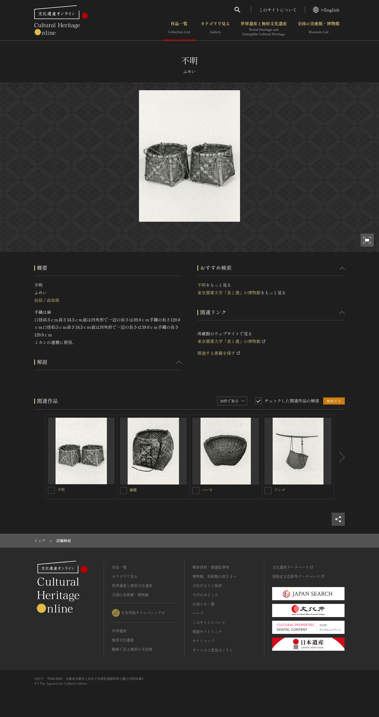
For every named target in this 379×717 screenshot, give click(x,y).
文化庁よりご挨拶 (207, 585)
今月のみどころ (205, 594)
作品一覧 (179, 28)
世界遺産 (119, 630)
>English (326, 10)
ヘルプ (197, 613)
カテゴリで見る (215, 28)
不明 (201, 285)
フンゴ (279, 489)
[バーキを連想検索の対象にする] (195, 490)
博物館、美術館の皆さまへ (214, 576)
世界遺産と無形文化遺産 (264, 28)
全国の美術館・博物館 (318, 28)
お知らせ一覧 (203, 604)
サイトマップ (203, 640)
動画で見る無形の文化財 (132, 649)
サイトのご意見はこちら (212, 650)
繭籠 (133, 489)
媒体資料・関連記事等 (210, 567)
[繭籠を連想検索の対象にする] (123, 490)
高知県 (53, 300)
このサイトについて (278, 10)
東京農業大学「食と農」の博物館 (229, 292)
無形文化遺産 (123, 640)
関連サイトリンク (207, 631)
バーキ (207, 489)
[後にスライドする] (339, 457)
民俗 (38, 300)
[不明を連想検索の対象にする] (51, 490)
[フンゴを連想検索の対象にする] (268, 490)
